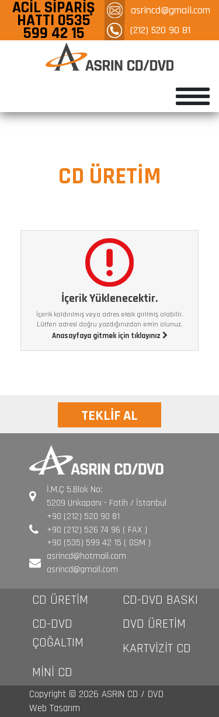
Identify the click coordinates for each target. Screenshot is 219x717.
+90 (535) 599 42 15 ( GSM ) (99, 543)
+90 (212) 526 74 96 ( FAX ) (97, 530)
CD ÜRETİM (60, 600)
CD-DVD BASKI (160, 600)
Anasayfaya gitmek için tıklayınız (110, 335)
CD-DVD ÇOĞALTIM (58, 633)
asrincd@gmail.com (170, 10)
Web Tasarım (54, 708)
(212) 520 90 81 (160, 30)
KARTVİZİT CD (157, 649)
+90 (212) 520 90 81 (83, 516)
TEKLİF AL (109, 415)
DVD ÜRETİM (154, 624)
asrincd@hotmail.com (86, 556)
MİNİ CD (52, 672)
